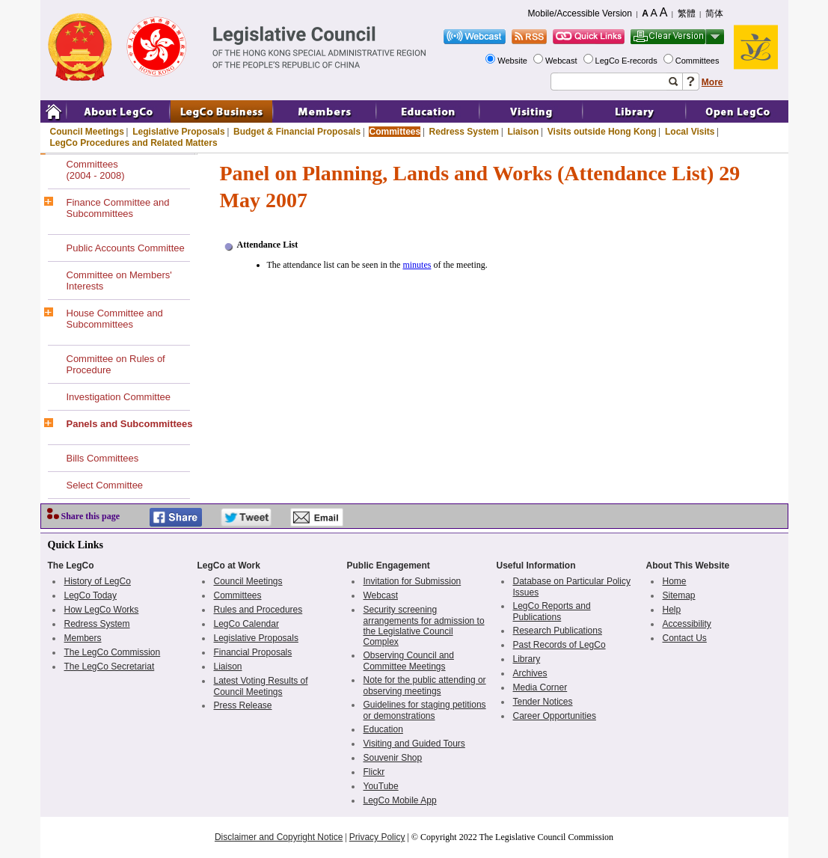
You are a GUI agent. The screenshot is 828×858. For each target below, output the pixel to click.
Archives (530, 673)
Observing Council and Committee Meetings (409, 661)
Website (513, 60)
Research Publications (557, 630)
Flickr (374, 772)
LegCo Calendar (246, 624)
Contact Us (685, 638)
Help (672, 609)
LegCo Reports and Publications (552, 611)
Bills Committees (103, 458)
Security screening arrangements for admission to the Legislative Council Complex (424, 625)
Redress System (464, 131)
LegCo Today (90, 595)
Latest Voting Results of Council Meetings (261, 686)
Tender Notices (543, 701)
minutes (416, 265)
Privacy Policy (377, 837)
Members (83, 638)
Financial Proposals (253, 652)
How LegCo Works (101, 609)
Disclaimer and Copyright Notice (279, 837)
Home (675, 581)
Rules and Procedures (258, 609)
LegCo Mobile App (400, 800)
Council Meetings (87, 131)
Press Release (243, 705)
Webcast (562, 60)
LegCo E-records (627, 60)
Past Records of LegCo (559, 645)
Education (383, 729)
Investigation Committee (119, 396)
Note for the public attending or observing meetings (425, 685)
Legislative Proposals (178, 131)
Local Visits (689, 131)
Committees (698, 60)
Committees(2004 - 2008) (96, 170)
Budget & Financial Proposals (297, 131)
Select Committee (105, 485)
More (712, 82)
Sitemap (679, 595)
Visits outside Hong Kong (602, 131)
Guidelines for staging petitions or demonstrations (425, 710)
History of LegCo (97, 581)
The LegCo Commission (112, 652)
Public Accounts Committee (126, 248)
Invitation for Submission (412, 581)
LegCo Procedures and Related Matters (134, 143)
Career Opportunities (554, 716)
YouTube (381, 786)
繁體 (687, 13)
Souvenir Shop (393, 758)
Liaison (523, 131)
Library (527, 659)
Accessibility (687, 624)
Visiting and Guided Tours (414, 743)
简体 (714, 13)
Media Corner (540, 687)
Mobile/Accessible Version (580, 13)
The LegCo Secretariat (109, 666)
